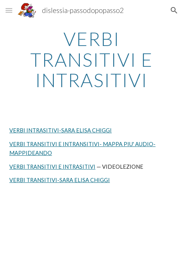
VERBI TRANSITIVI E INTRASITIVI (52, 167)
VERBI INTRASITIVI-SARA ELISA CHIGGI (60, 130)
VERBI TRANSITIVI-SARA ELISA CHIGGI (59, 180)
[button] (9, 10)
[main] (91, 59)
